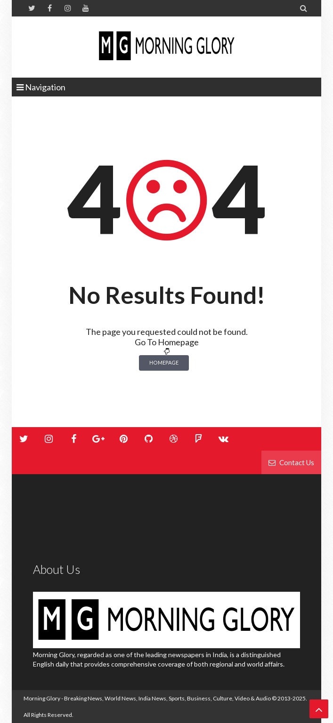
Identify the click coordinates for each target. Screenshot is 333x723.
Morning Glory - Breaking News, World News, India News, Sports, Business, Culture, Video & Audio (147, 698)
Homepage (164, 362)
